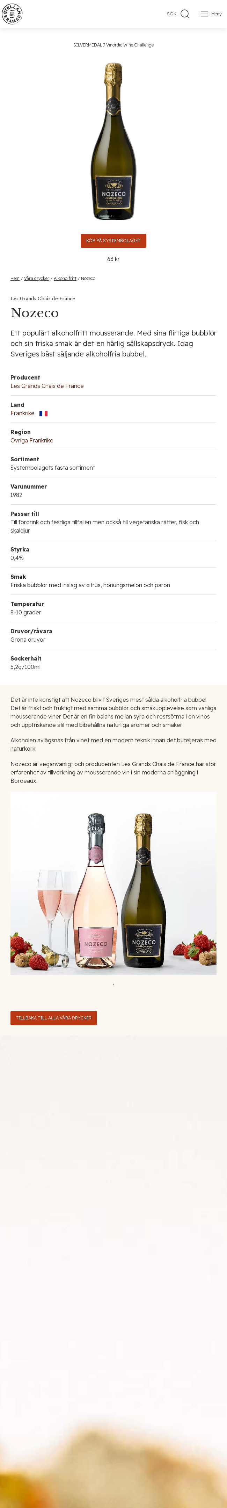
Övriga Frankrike (31, 440)
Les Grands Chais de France (47, 385)
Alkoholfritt (65, 278)
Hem (15, 278)
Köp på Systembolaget (113, 240)
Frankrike (22, 413)
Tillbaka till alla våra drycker (53, 1017)
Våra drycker (36, 278)
